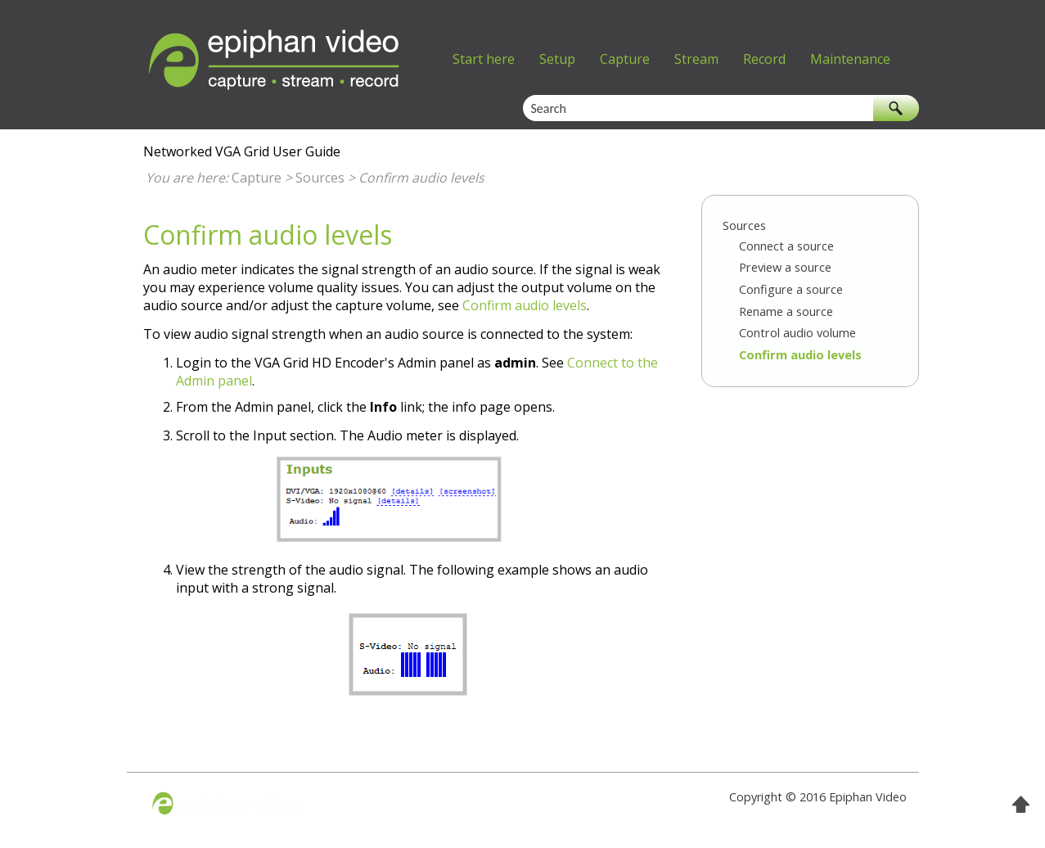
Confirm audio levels (800, 354)
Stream (696, 59)
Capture (625, 59)
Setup (557, 59)
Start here (484, 59)
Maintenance (850, 59)
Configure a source (791, 289)
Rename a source (786, 311)
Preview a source (785, 267)
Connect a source (786, 245)
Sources (320, 178)
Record (764, 59)
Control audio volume (797, 332)
